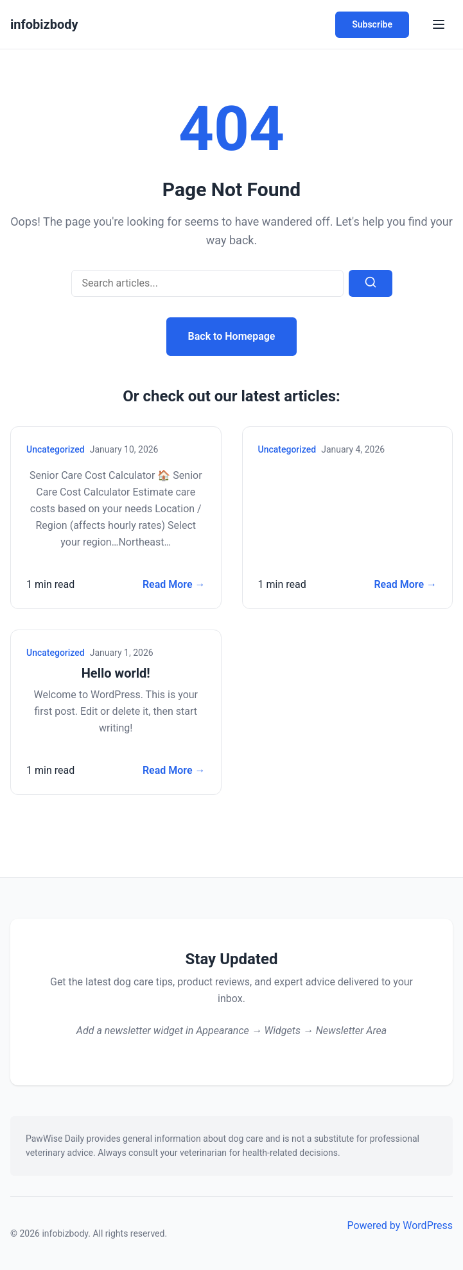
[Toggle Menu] (438, 24)
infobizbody (44, 24)
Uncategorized (55, 449)
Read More (174, 584)
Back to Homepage (231, 336)
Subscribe (372, 24)
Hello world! (116, 673)
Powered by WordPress (400, 1225)
